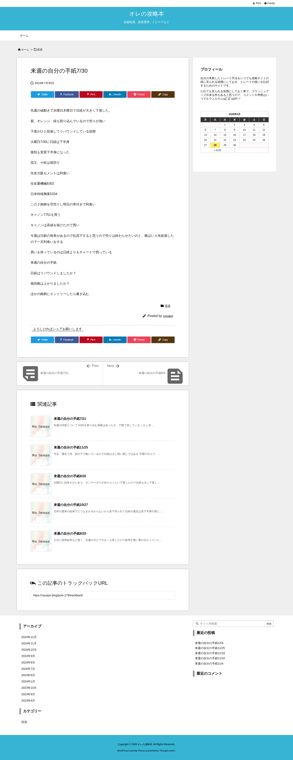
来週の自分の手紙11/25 (71, 447)
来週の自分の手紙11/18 (210, 653)
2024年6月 (28, 675)
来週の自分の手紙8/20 (70, 533)
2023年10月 (29, 687)
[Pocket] (139, 94)
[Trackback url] (103, 595)
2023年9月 (28, 694)
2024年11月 (29, 643)
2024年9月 (28, 656)
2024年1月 (28, 681)
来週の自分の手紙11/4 (209, 663)
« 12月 (217, 150)
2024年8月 (28, 662)
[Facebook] (67, 94)
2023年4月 (28, 700)
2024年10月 (29, 649)
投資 (40, 49)
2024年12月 (29, 637)
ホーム (25, 49)
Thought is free (167, 750)
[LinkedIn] (115, 94)
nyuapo (168, 316)
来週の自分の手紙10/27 (71, 505)
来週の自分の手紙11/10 (210, 658)
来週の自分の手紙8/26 (70, 476)
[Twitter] (42, 94)
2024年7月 (28, 668)
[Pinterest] (91, 94)
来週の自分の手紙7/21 (70, 418)
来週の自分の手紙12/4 (209, 643)
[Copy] (163, 94)
